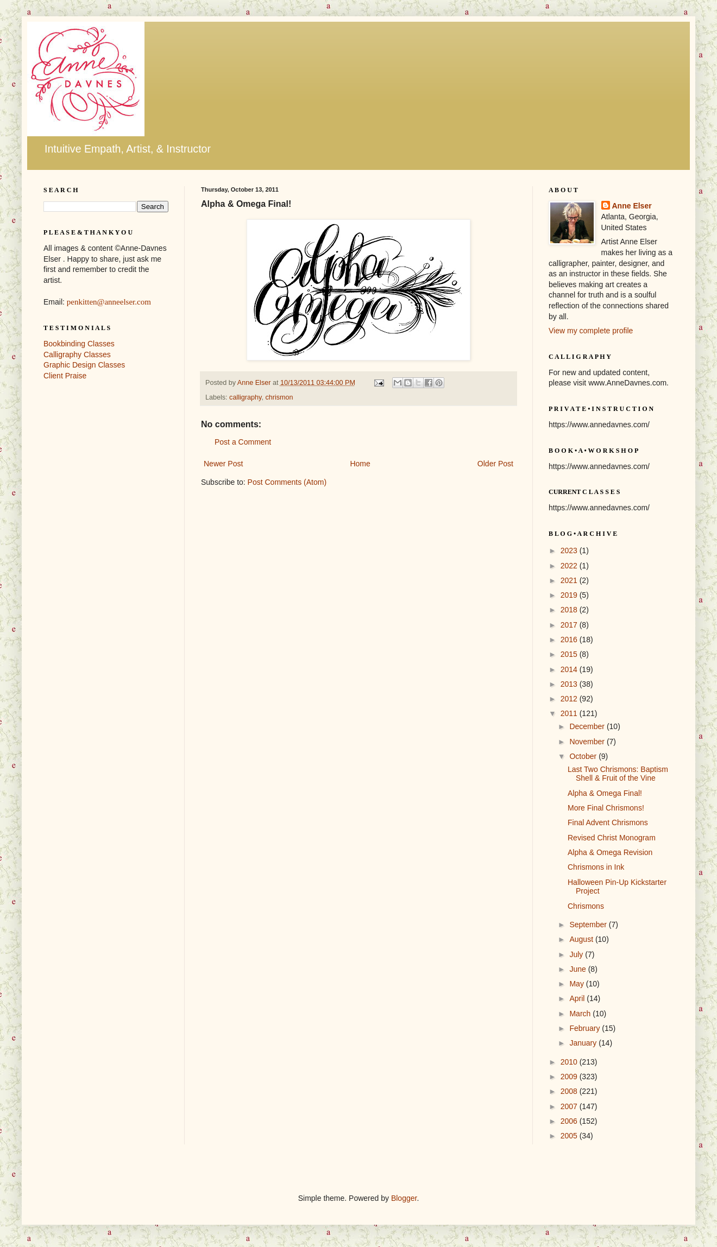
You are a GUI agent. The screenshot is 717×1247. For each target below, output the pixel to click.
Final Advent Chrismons (608, 822)
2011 (570, 713)
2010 (570, 1062)
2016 (570, 639)
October (584, 756)
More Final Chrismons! (606, 807)
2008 (570, 1091)
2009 (570, 1076)
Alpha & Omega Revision (610, 852)
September (588, 924)
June (578, 969)
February (585, 1028)
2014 (570, 669)
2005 (570, 1135)
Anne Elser (632, 205)
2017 (570, 625)
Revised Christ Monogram (612, 837)
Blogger (404, 1198)
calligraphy (245, 397)
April (578, 998)
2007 (570, 1106)
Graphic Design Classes (84, 364)
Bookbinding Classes (79, 343)
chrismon (279, 397)
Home (360, 463)
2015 (570, 654)
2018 (570, 609)
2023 (570, 550)
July (577, 954)
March (581, 1013)
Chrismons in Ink (596, 867)
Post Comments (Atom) (287, 482)
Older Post (495, 463)
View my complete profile (591, 330)
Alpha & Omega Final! (605, 793)
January (584, 1043)
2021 (570, 580)
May (577, 983)
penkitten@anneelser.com (109, 301)
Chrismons (586, 906)
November (587, 741)
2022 (570, 565)
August (582, 939)
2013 (570, 684)
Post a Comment (243, 442)
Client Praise (64, 375)
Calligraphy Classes (77, 354)
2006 (570, 1121)
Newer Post (223, 463)
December (587, 726)
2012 (570, 698)
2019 (570, 595)
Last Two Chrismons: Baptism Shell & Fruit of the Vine (618, 774)
